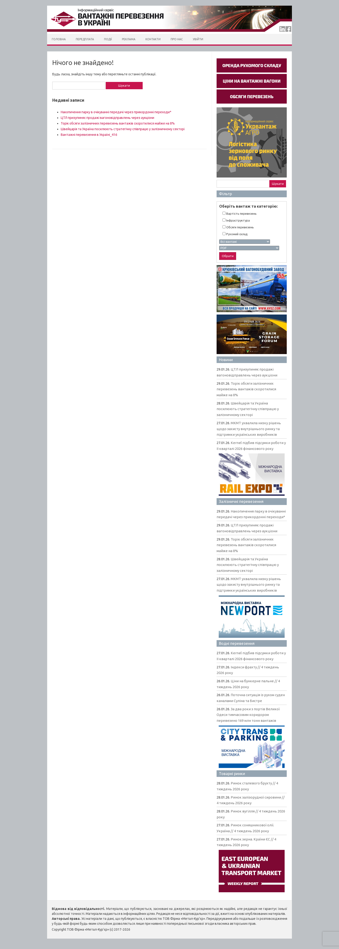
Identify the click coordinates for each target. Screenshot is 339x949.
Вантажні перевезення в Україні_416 (89, 135)
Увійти (198, 39)
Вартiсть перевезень (239, 213)
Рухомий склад (235, 234)
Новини (226, 359)
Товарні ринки (232, 773)
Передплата (85, 39)
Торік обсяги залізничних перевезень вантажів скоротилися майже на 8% (118, 123)
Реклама (128, 39)
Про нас (177, 39)
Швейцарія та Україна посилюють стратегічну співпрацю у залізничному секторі (123, 129)
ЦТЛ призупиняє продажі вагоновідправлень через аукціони (107, 118)
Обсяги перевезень (238, 227)
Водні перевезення (236, 643)
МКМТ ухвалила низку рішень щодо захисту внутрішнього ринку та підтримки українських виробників (249, 428)
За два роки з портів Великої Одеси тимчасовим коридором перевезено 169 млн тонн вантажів (248, 715)
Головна (59, 39)
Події (108, 39)
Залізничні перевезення (241, 501)
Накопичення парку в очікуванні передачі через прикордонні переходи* (116, 112)
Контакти (153, 39)
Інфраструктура (236, 220)
